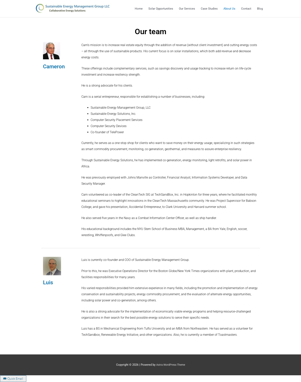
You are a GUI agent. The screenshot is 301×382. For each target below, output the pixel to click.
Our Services (187, 8)
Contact (246, 8)
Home (139, 8)
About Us (229, 8)
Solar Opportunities (160, 8)
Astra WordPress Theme (170, 364)
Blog (260, 8)
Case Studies (209, 8)
